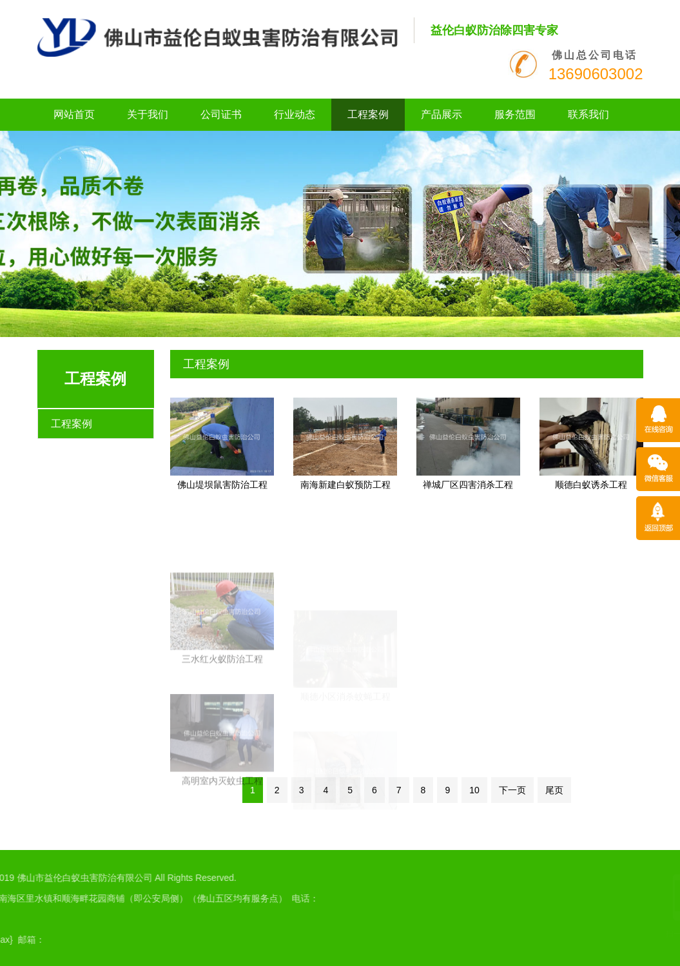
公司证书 (221, 114)
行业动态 (294, 114)
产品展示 (441, 114)
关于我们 (147, 114)
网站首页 (74, 114)
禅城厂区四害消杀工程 (468, 484)
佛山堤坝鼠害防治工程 (222, 484)
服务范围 (515, 114)
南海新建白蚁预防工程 (345, 484)
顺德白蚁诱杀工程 (591, 484)
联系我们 (588, 114)
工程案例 (368, 114)
